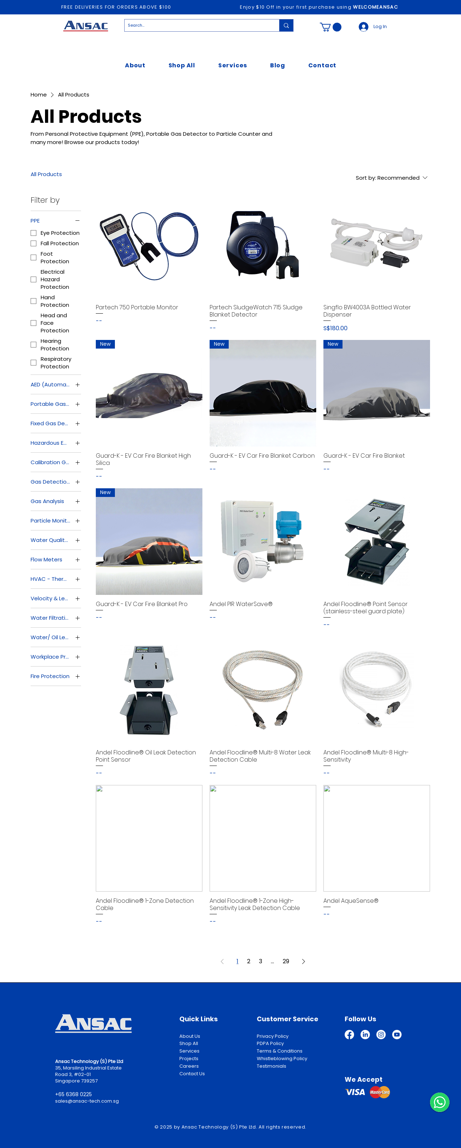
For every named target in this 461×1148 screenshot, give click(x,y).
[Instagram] (381, 1034)
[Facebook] (349, 1034)
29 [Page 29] (286, 961)
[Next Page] (303, 961)
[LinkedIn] (365, 1034)
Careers (189, 1066)
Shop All (188, 1043)
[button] (330, 27)
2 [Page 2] (248, 961)
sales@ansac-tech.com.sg (87, 1101)
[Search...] (196, 25)
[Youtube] (397, 1034)
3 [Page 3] (260, 961)
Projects (188, 1058)
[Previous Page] (222, 961)
